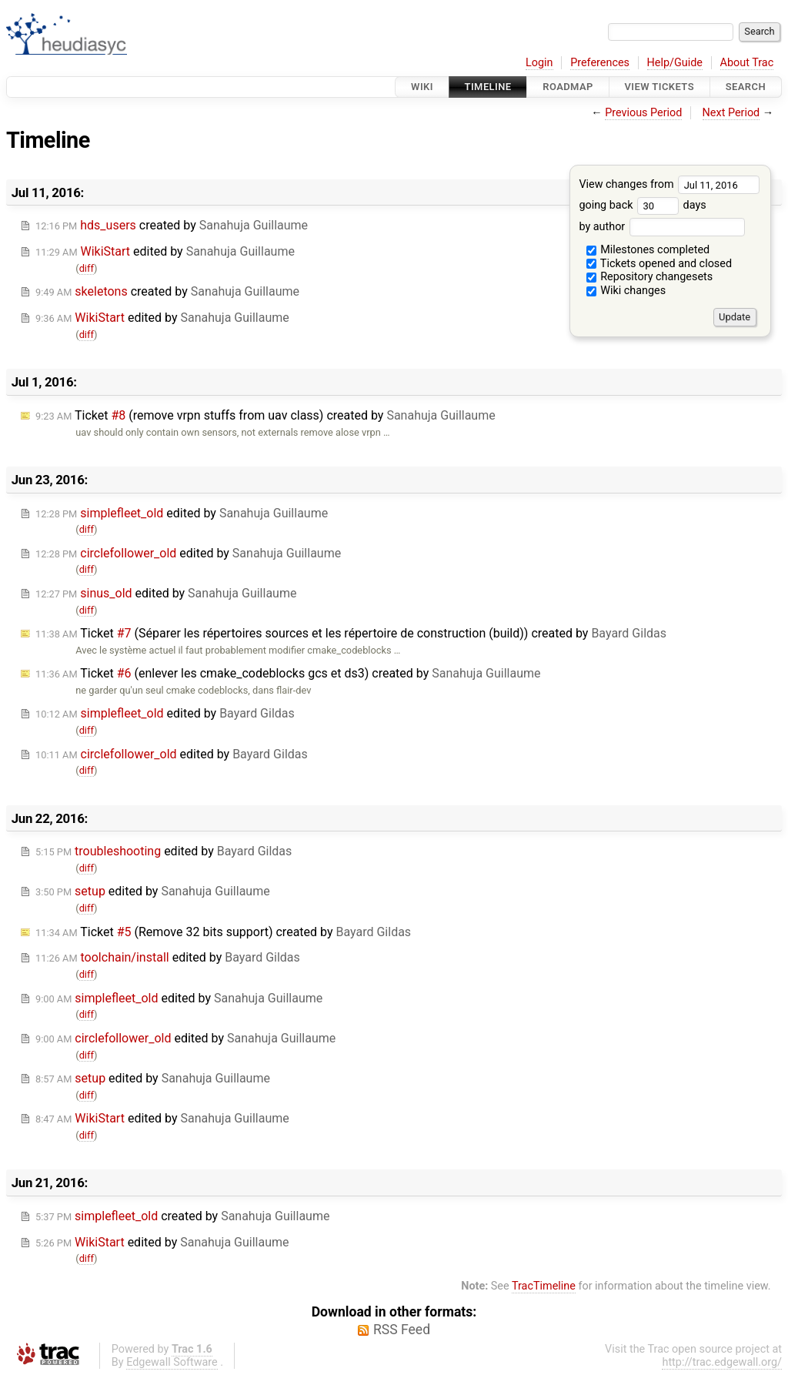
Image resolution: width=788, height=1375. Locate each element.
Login (539, 62)
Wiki (422, 86)
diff (86, 268)
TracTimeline (544, 1286)
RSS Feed (401, 1329)
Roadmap (568, 86)
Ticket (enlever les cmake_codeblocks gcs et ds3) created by (288, 673)
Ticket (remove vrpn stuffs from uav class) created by (265, 415)
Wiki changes (626, 290)
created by (171, 225)
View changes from (669, 184)
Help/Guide (675, 62)
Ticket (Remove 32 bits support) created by (223, 932)
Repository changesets (649, 276)
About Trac (747, 62)
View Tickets (659, 86)
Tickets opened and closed (659, 263)
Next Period (731, 112)
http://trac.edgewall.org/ (722, 1362)
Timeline (488, 86)
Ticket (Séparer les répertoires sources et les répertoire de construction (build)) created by (350, 633)
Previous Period (643, 112)
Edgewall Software (172, 1362)
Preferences (599, 62)
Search (746, 86)
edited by (165, 251)
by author (661, 226)
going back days (642, 205)
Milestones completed (648, 249)
